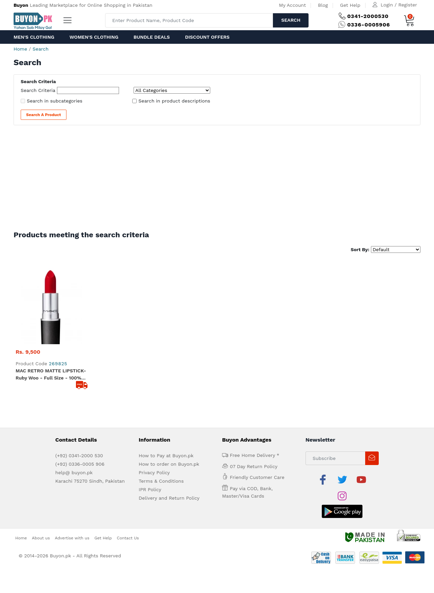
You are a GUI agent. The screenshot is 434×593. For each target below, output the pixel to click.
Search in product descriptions (174, 101)
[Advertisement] (217, 179)
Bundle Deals (152, 37)
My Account (292, 5)
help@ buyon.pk (74, 393)
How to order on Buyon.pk (169, 385)
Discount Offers (207, 37)
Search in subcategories (54, 101)
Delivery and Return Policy (169, 419)
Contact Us (128, 442)
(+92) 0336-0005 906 (79, 385)
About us (41, 442)
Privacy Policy (154, 393)
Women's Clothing (94, 37)
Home (20, 49)
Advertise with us (72, 442)
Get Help (350, 5)
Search (290, 20)
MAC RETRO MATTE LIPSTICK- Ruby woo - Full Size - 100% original (51, 296)
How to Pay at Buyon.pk (166, 376)
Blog (323, 5)
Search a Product (43, 114)
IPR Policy (150, 410)
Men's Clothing (34, 37)
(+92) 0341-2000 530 (79, 376)
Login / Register (399, 4)
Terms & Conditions (161, 402)
